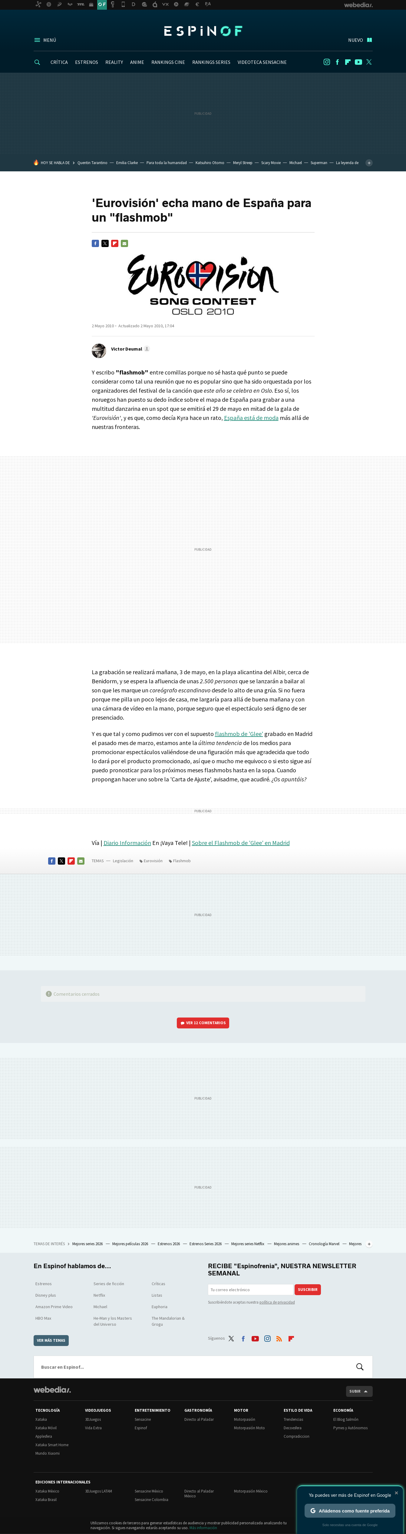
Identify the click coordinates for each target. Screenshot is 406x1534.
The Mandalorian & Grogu (168, 1321)
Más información (203, 1527)
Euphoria (159, 1306)
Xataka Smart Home (51, 1444)
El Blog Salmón (345, 1419)
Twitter (369, 62)
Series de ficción (109, 1283)
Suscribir (308, 1289)
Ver (206, 1022)
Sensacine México (149, 1491)
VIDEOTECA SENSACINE (262, 62)
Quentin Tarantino (92, 162)
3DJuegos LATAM (98, 1491)
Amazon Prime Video (54, 1306)
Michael (295, 162)
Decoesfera (293, 1427)
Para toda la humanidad (167, 162)
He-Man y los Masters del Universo (113, 1321)
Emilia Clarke (127, 162)
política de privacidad (277, 1302)
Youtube (358, 62)
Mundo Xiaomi (47, 1453)
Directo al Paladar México (199, 1494)
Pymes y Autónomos (350, 1427)
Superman (319, 162)
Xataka (41, 1419)
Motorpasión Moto (249, 1427)
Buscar (360, 1366)
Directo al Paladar (199, 1419)
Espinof (203, 31)
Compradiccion (296, 1436)
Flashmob (182, 860)
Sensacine (143, 1419)
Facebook (337, 62)
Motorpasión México (251, 1491)
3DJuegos (93, 1419)
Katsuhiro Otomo (210, 162)
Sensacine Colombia (151, 1499)
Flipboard (348, 62)
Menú (49, 40)
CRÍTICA (59, 62)
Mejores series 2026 (88, 1243)
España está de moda (251, 417)
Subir (355, 1391)
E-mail (124, 243)
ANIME (137, 62)
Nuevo (355, 40)
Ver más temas (51, 1340)
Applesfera (43, 1436)
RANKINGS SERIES (211, 62)
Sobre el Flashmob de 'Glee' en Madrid (241, 842)
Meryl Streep (243, 162)
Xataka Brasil (46, 1499)
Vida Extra (93, 1427)
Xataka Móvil (46, 1427)
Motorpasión (244, 1419)
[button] (129, 348)
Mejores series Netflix (248, 1243)
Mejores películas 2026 (130, 1243)
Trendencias (293, 1419)
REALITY (114, 62)
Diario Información (127, 842)
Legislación (123, 860)
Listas (157, 1295)
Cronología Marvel (324, 1243)
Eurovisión (153, 860)
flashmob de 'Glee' (239, 733)
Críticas (158, 1283)
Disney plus (45, 1295)
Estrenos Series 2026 (206, 1243)
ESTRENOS (86, 62)
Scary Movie (271, 162)
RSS (279, 1337)
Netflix (99, 1295)
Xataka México (47, 1491)
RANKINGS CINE (168, 62)
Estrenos (43, 1283)
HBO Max (43, 1318)
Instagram (326, 62)
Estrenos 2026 (169, 1243)
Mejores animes (287, 1243)
